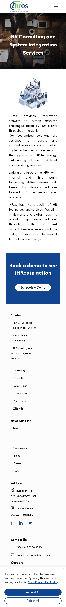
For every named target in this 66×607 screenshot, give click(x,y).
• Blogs (16, 455)
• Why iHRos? (20, 385)
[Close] (63, 568)
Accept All (33, 592)
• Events (15, 436)
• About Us (18, 378)
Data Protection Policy (43, 582)
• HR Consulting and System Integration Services (22, 353)
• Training (18, 463)
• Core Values (20, 393)
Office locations (24, 508)
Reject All (33, 601)
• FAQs (16, 471)
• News (14, 428)
